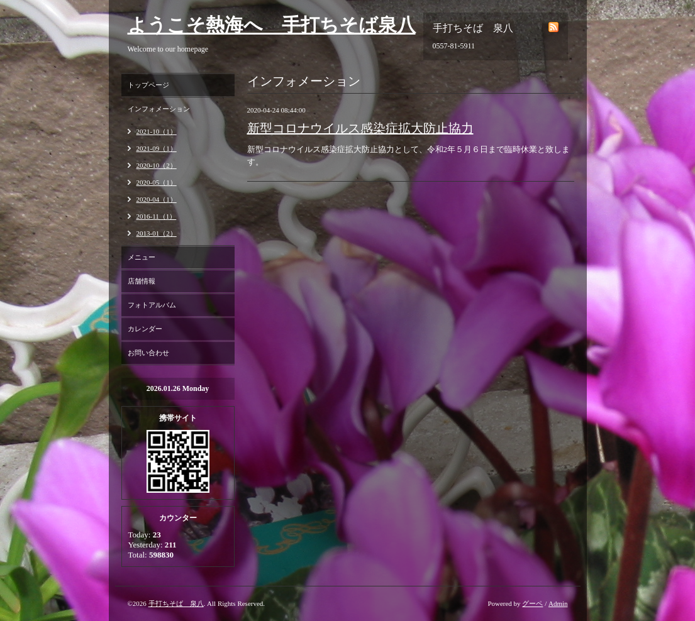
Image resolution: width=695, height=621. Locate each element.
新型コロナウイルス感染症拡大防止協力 (360, 128)
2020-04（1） (156, 199)
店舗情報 (141, 281)
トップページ (148, 85)
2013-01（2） (156, 233)
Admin (558, 603)
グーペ (532, 603)
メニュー (141, 257)
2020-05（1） (156, 182)
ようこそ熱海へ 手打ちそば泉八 (272, 24)
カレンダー (145, 328)
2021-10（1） (156, 131)
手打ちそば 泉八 (176, 603)
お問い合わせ (148, 352)
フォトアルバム (152, 305)
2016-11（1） (156, 216)
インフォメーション (159, 109)
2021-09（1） (156, 148)
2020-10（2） (156, 165)
